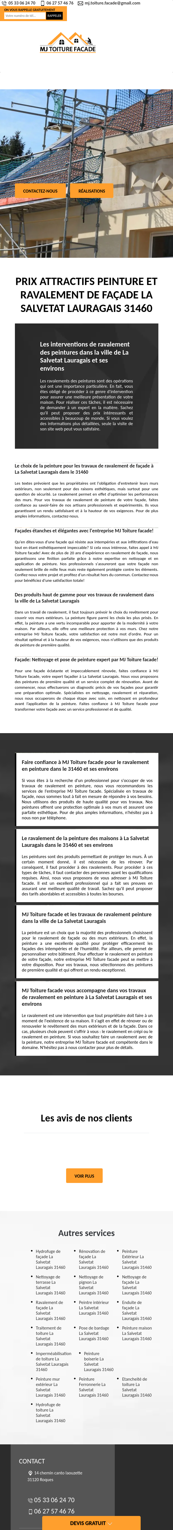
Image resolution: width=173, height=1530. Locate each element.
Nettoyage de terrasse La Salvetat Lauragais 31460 (51, 1285)
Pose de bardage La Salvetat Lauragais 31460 (94, 1333)
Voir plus (84, 1176)
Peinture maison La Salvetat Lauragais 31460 (137, 1333)
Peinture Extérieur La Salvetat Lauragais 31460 (137, 1259)
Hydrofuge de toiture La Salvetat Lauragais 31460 (51, 1412)
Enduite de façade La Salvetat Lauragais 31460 (137, 1310)
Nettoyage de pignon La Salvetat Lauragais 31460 (94, 1285)
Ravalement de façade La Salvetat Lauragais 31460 (51, 1310)
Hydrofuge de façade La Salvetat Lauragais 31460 (51, 1259)
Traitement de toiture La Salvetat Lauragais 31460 (51, 1336)
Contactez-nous (40, 191)
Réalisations (91, 191)
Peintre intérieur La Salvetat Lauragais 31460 (94, 1308)
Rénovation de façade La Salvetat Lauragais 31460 (94, 1259)
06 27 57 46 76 (57, 3)
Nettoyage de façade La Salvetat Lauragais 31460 (137, 1285)
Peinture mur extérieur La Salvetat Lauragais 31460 (51, 1387)
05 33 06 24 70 (19, 3)
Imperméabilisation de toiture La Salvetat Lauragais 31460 (53, 1361)
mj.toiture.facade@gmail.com (109, 3)
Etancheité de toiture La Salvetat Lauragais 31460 (137, 1387)
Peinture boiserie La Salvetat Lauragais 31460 (99, 1361)
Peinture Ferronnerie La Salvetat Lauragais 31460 (94, 1387)
